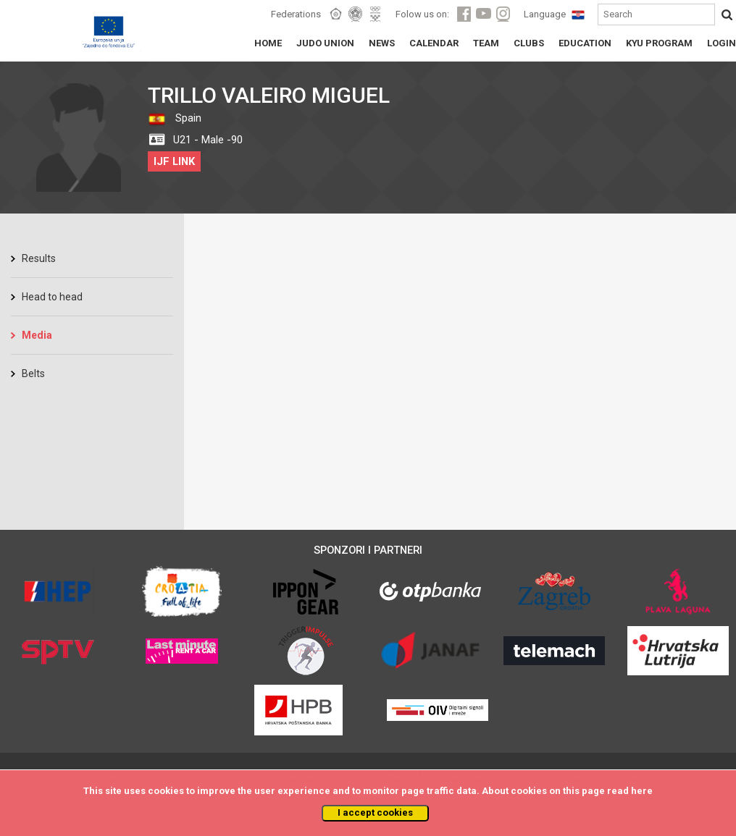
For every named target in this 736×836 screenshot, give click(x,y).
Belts (33, 373)
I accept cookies (375, 812)
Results (39, 258)
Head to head (52, 297)
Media (37, 335)
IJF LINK (174, 161)
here (642, 790)
